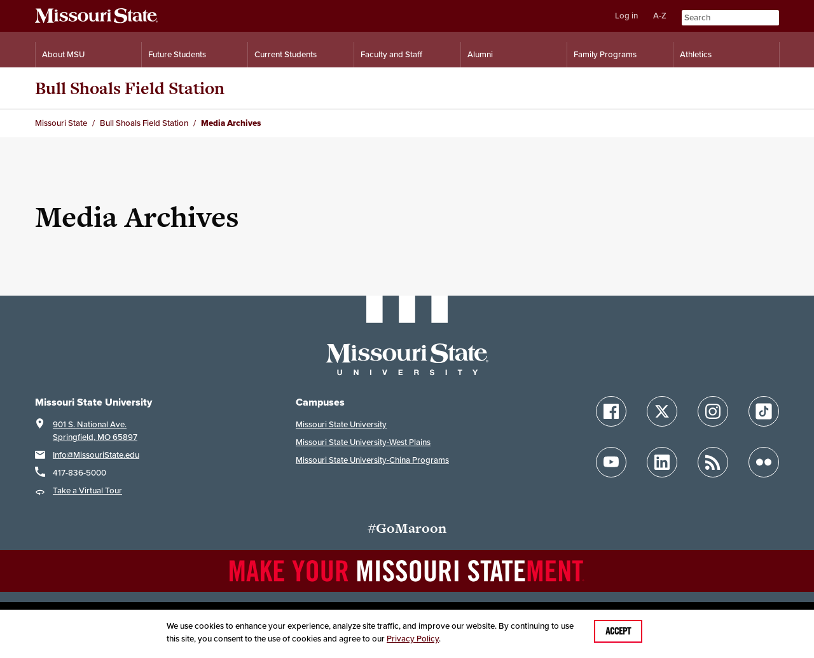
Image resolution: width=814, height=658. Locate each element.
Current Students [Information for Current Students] (285, 54)
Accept (618, 631)
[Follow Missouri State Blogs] (713, 462)
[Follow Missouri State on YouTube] (611, 462)
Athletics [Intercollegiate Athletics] (696, 54)
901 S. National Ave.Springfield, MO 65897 (95, 430)
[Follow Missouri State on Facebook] (611, 411)
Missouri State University (341, 424)
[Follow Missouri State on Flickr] (763, 462)
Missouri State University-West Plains (363, 442)
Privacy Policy (413, 639)
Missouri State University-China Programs (372, 460)
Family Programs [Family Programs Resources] (605, 54)
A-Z (659, 16)
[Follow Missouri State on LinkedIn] (662, 462)
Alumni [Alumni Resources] (480, 54)
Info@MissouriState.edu (96, 455)
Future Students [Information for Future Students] (177, 54)
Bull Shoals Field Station (129, 88)
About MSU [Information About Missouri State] (63, 54)
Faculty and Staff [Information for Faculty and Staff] (391, 54)
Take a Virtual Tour (87, 490)
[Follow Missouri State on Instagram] (713, 411)
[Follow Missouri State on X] (662, 411)
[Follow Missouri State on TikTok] (763, 411)
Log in (626, 16)
